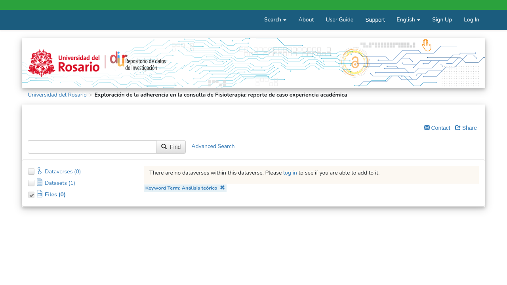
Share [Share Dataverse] (466, 128)
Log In (471, 19)
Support (375, 20)
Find (171, 147)
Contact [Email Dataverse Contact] (437, 128)
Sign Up (442, 19)
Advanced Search (212, 146)
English (408, 19)
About (306, 19)
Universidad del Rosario (57, 95)
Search (275, 19)
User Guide (339, 19)
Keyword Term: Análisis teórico (185, 187)
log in (290, 173)
